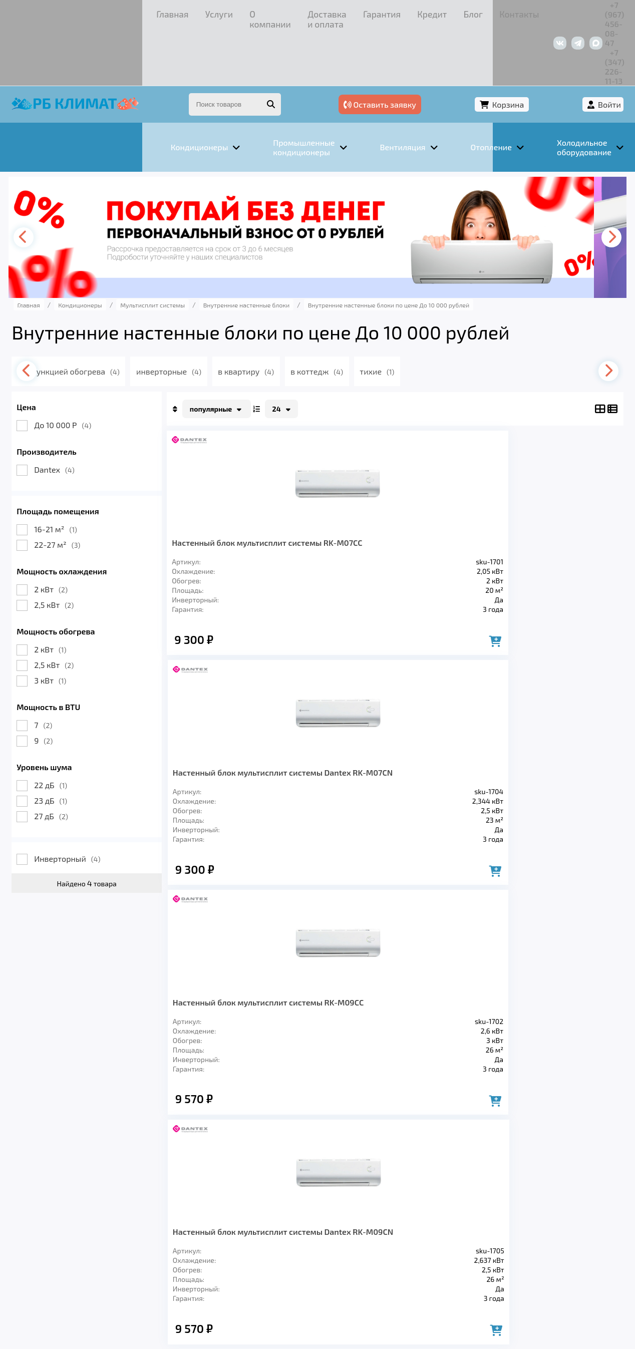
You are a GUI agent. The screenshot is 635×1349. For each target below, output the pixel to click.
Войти (596, 49)
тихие (420, 314)
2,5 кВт (67, 548)
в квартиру (282, 314)
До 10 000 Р (76, 368)
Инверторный (81, 802)
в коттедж (357, 314)
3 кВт (64, 623)
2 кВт (64, 532)
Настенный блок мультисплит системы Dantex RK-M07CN (337, 495)
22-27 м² (71, 488)
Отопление (202, 1206)
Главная (45, 12)
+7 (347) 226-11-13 (577, 12)
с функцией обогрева (102, 314)
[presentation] (40, 181)
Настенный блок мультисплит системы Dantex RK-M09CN (552, 495)
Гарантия (257, 12)
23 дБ (64, 744)
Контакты (367, 12)
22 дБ (64, 728)
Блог (330, 12)
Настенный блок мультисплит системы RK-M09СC (445, 495)
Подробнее (469, 1281)
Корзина (540, 49)
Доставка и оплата (195, 12)
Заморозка (267, 1206)
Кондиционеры (60, 1206)
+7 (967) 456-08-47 (501, 12)
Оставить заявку (458, 49)
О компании (127, 12)
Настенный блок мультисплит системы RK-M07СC (227, 495)
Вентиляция (136, 1206)
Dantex (68, 413)
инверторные (201, 314)
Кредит (297, 12)
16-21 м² (69, 472)
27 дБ (65, 759)
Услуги (82, 12)
